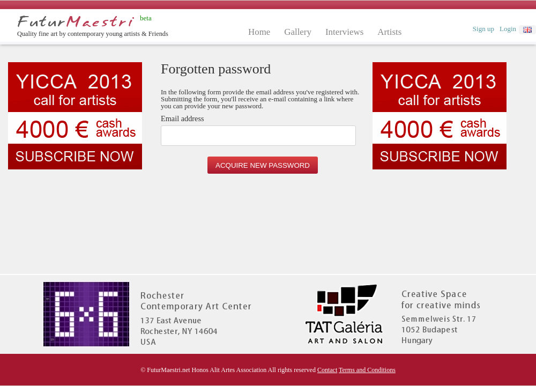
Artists (389, 32)
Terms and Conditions (367, 370)
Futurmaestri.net (76, 21)
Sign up (483, 29)
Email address (182, 119)
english (527, 29)
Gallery (297, 32)
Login (508, 29)
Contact (327, 370)
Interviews (344, 32)
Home (259, 32)
